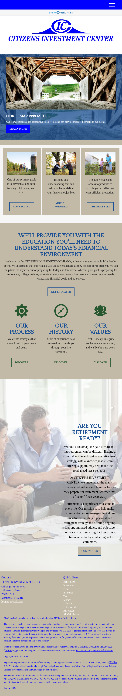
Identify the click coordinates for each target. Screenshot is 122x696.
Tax (65, 596)
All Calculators (71, 614)
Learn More (18, 128)
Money (67, 600)
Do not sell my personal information (94, 650)
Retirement (69, 581)
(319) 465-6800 (88, 49)
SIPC (8, 666)
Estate (66, 589)
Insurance (68, 592)
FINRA (113, 662)
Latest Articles (70, 607)
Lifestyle (67, 603)
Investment (69, 585)
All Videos (68, 610)
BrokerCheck (69, 618)
